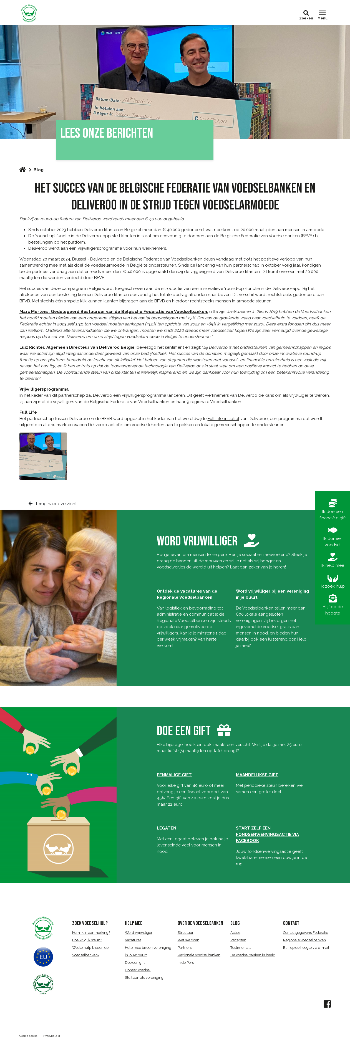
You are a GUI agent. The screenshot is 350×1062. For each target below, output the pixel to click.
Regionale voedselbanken (199, 955)
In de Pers (186, 962)
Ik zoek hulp (333, 581)
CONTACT (291, 923)
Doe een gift (135, 962)
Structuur (185, 932)
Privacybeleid (51, 1035)
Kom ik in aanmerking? (91, 932)
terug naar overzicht (53, 503)
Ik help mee (332, 560)
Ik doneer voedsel (332, 536)
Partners (185, 947)
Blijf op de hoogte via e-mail (306, 947)
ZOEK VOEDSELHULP (90, 923)
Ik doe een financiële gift (332, 509)
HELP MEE (133, 923)
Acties (235, 932)
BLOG (235, 923)
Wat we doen (188, 940)
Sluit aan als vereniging (144, 977)
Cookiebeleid (28, 1035)
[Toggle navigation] (322, 15)
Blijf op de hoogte (333, 605)
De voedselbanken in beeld (252, 955)
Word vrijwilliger (138, 932)
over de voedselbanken (200, 923)
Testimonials (240, 947)
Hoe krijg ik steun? (87, 940)
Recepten (238, 940)
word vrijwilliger (208, 541)
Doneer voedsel (138, 970)
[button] (306, 13)
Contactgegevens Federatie (305, 932)
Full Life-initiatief (223, 418)
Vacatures (133, 940)
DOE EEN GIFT (184, 731)
